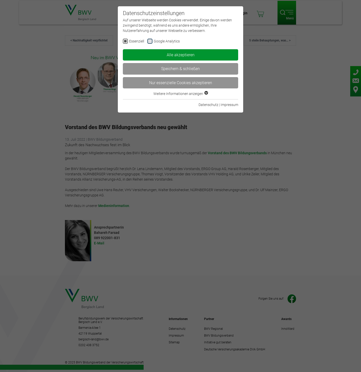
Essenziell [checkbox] (136, 41)
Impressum (229, 105)
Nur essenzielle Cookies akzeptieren (180, 82)
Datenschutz (208, 105)
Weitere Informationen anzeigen (180, 94)
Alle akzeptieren (181, 54)
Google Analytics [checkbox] (167, 41)
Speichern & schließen (180, 68)
